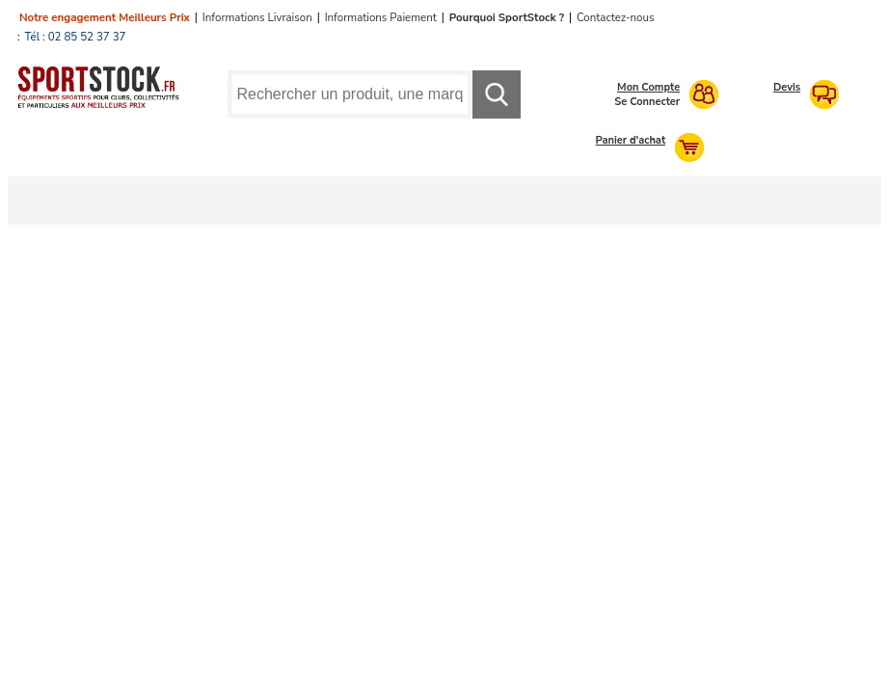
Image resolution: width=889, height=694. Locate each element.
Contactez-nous (615, 17)
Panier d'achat (631, 140)
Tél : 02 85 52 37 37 (75, 36)
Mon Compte (648, 87)
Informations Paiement (381, 17)
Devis (786, 87)
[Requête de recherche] (350, 94)
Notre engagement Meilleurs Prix (104, 17)
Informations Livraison (257, 17)
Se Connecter (647, 101)
